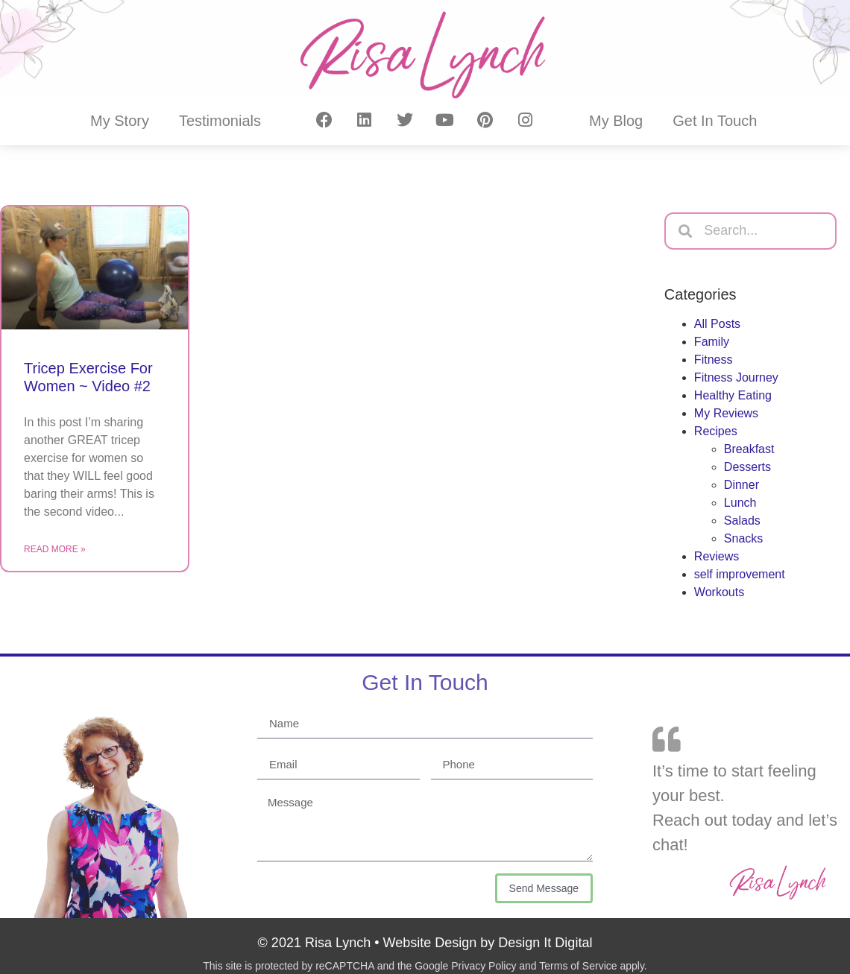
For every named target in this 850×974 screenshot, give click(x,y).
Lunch (740, 502)
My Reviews (726, 413)
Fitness (713, 359)
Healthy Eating (733, 395)
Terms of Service (578, 966)
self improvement (739, 574)
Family (711, 341)
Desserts (747, 467)
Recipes (715, 431)
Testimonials (220, 121)
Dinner (741, 484)
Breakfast (749, 449)
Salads (742, 520)
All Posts (717, 323)
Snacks (743, 538)
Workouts (719, 592)
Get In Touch (715, 121)
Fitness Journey (736, 377)
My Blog (616, 121)
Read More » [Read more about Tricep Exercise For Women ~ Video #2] (55, 549)
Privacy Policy (483, 966)
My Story (119, 121)
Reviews (716, 556)
